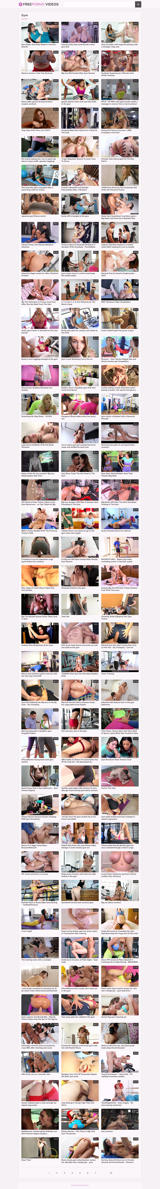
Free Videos (39, 4)
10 (111, 1173)
